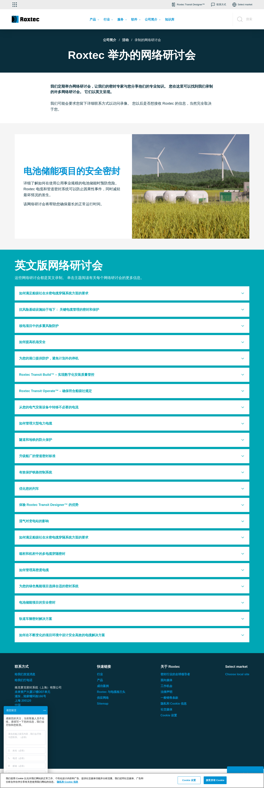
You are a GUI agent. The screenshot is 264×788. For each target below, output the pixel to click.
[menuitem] (94, 20)
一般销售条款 (169, 697)
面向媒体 (166, 680)
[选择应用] (15, 5)
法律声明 (166, 691)
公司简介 (109, 40)
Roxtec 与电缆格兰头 (111, 691)
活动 (125, 40)
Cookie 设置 (169, 715)
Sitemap (102, 703)
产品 (100, 680)
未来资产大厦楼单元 (32, 691)
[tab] (132, 293)
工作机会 (166, 686)
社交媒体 (166, 709)
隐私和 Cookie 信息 (174, 703)
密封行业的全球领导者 (175, 674)
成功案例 (103, 686)
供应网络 (103, 697)
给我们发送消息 (25, 674)
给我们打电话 (23, 680)
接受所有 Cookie (215, 780)
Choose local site (237, 674)
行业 (100, 674)
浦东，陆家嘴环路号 (30, 696)
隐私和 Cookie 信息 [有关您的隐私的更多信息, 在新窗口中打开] (67, 781)
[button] (188, 4)
